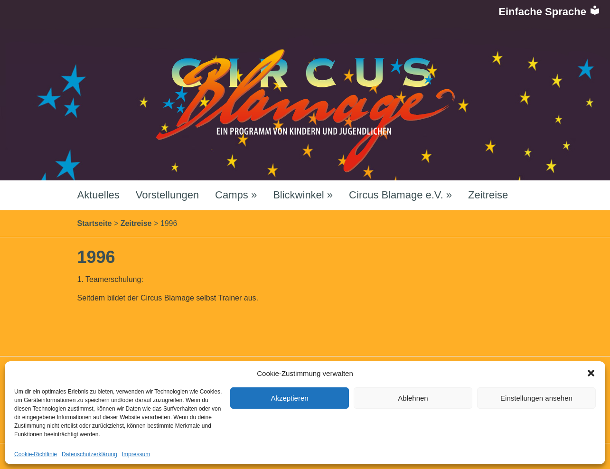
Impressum (136, 454)
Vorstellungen (167, 195)
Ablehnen (413, 398)
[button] (591, 373)
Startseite (94, 223)
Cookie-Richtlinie (35, 454)
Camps (236, 195)
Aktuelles (98, 195)
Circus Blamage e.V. (400, 195)
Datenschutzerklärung (89, 454)
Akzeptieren (289, 398)
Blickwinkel (303, 195)
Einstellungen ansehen (536, 398)
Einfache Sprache (549, 12)
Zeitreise (488, 195)
